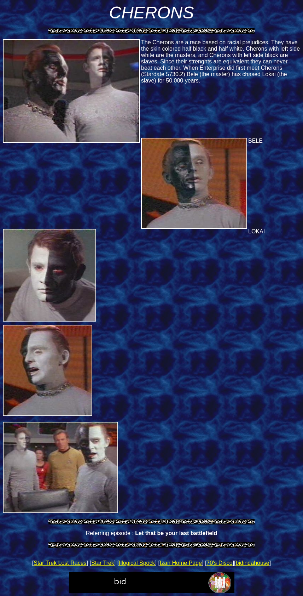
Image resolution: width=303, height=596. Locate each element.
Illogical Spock (137, 563)
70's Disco (219, 563)
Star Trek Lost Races (60, 563)
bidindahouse (252, 563)
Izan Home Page (181, 563)
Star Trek (102, 563)
